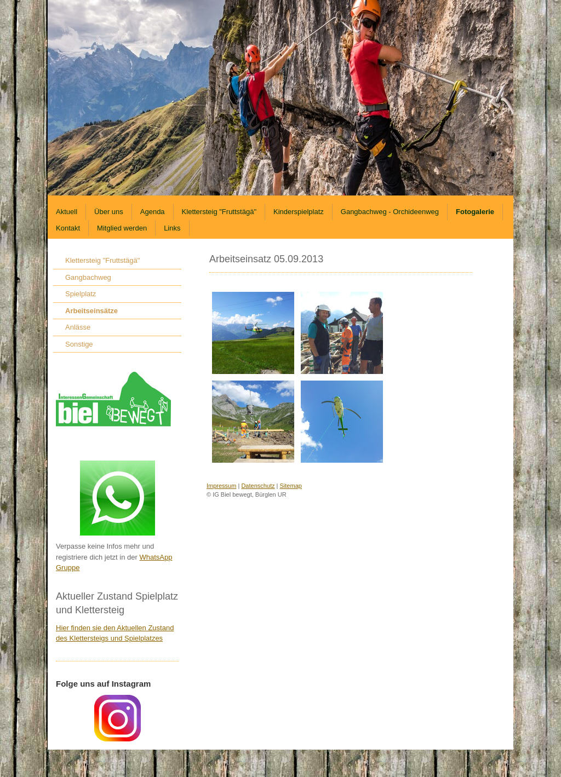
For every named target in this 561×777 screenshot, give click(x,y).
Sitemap (291, 485)
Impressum (221, 485)
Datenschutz (257, 485)
